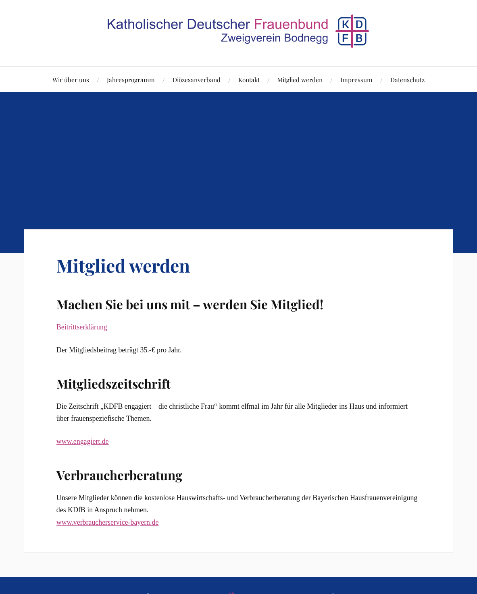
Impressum (356, 79)
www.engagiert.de (82, 441)
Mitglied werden (300, 79)
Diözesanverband (197, 79)
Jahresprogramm (131, 79)
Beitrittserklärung (81, 327)
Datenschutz (407, 79)
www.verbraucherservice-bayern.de (107, 522)
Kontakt (249, 79)
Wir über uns (70, 79)
